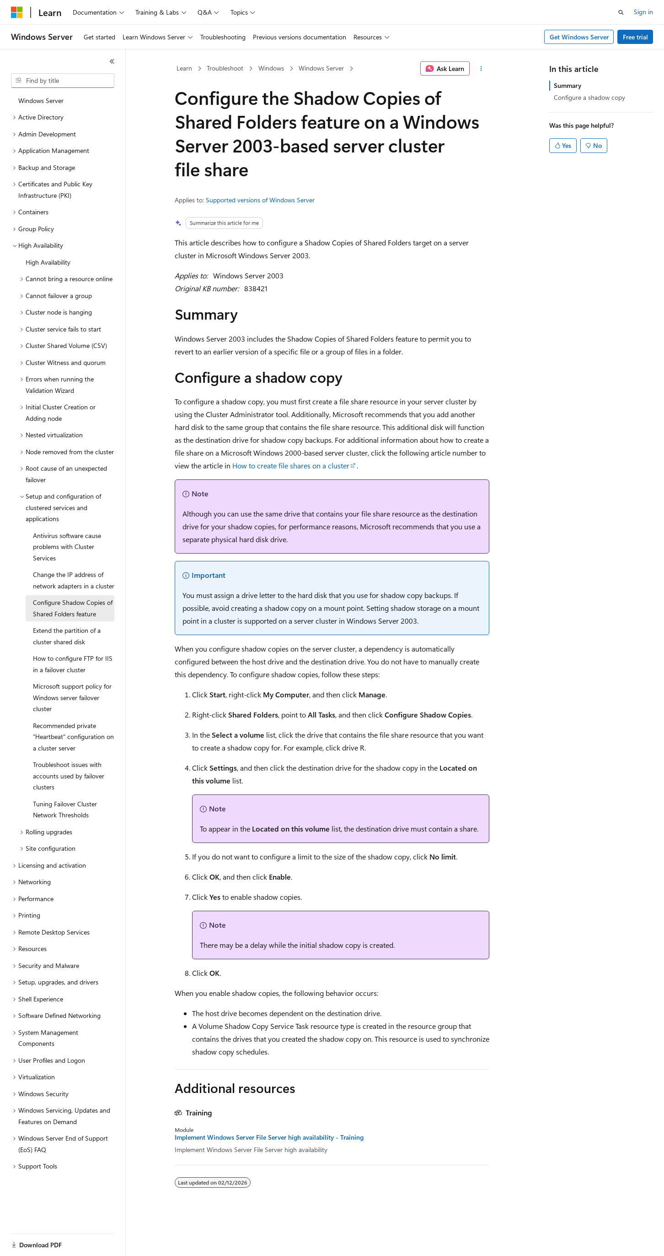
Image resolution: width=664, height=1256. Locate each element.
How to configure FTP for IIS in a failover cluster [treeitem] (72, 664)
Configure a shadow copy (589, 97)
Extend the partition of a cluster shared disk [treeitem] (67, 636)
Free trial (635, 37)
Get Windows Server (579, 37)
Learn (184, 68)
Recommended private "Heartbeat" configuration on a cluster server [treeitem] (73, 736)
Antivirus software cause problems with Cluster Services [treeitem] (67, 546)
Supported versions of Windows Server (260, 200)
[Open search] (621, 12)
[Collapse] (112, 61)
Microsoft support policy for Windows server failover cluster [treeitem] (72, 697)
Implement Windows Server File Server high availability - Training (269, 1137)
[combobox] (62, 80)
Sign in (643, 11)
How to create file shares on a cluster (290, 465)
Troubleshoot (225, 68)
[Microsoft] (17, 12)
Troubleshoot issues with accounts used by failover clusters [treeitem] (68, 775)
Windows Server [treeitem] (41, 100)
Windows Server (321, 68)
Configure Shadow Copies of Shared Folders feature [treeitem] (72, 608)
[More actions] (481, 68)
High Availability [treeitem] (48, 262)
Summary (567, 85)
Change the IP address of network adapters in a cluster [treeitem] (73, 580)
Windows (271, 68)
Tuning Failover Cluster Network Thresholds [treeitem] (65, 809)
